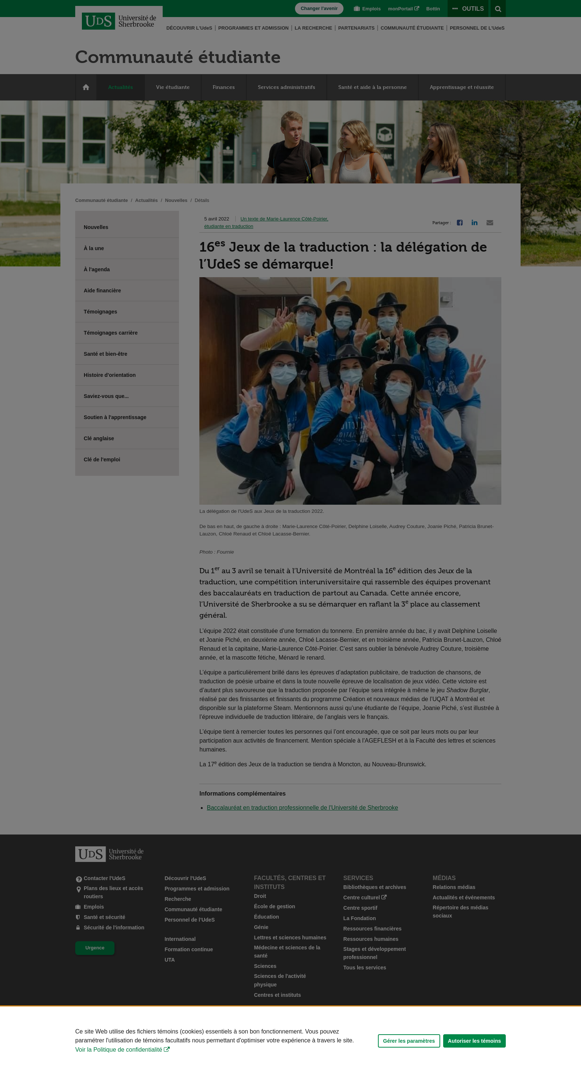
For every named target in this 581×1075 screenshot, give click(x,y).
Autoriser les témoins (474, 1041)
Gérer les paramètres (409, 1041)
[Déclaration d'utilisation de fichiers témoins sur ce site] (290, 1040)
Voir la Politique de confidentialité (118, 1049)
